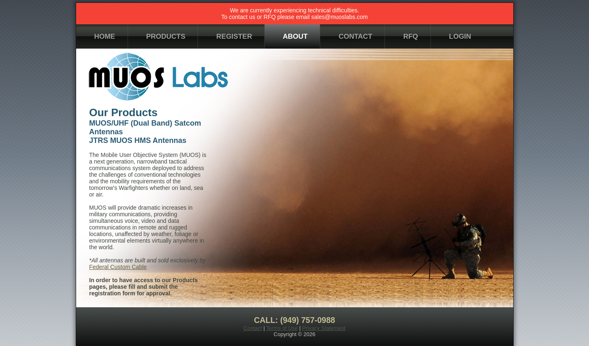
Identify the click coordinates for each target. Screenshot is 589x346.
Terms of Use (282, 328)
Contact (253, 328)
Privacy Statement (324, 328)
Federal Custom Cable (118, 267)
